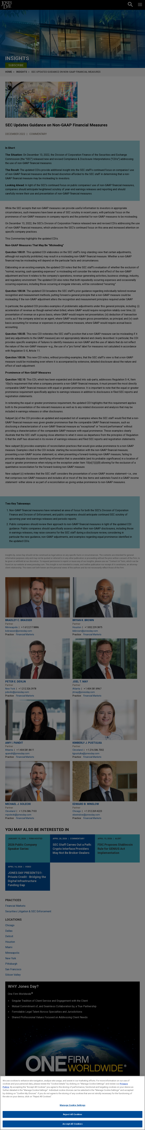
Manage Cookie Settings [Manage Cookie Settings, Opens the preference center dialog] (72, 1108)
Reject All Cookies (72, 1117)
